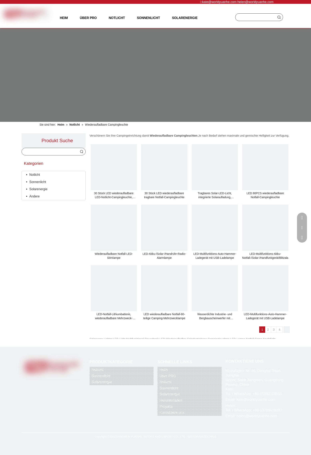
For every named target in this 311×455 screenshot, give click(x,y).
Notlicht (34, 174)
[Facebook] (38, 380)
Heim (164, 370)
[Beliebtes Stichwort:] (279, 17)
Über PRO (168, 376)
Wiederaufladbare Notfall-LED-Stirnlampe (114, 255)
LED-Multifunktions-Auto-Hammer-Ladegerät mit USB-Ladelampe (214, 255)
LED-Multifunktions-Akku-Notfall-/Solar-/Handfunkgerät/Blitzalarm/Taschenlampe (265, 255)
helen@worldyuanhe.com (255, 2)
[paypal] (35, 398)
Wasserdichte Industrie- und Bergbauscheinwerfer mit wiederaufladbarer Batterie (214, 316)
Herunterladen (171, 400)
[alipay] (66, 398)
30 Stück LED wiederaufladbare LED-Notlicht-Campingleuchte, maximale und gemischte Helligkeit (113, 195)
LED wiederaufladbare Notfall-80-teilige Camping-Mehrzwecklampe (164, 316)
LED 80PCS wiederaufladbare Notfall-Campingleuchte (265, 195)
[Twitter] (46, 380)
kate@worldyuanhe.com (219, 2)
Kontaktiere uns (172, 413)
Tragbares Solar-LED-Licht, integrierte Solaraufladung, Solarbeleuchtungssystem (215, 195)
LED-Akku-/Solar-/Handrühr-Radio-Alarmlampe (164, 255)
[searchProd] (255, 17)
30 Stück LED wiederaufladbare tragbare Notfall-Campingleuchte (164, 195)
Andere (34, 196)
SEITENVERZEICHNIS (201, 436)
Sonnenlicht (37, 182)
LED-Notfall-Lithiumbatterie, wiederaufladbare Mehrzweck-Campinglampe (113, 316)
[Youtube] (54, 380)
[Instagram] (62, 380)
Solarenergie (38, 189)
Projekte (166, 407)
